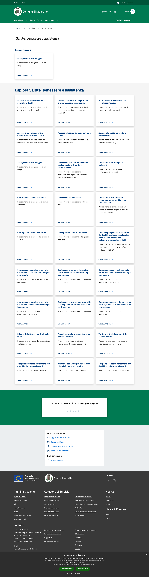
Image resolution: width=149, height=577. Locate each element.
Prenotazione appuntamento (54, 530)
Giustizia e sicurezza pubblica (85, 500)
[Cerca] (132, 11)
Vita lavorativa (49, 504)
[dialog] (74, 564)
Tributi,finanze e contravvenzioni (86, 504)
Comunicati (110, 500)
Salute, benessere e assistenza (85, 511)
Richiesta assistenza (51, 541)
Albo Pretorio (79, 534)
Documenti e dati (20, 519)
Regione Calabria (19, 2)
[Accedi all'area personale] (124, 2)
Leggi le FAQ (48, 537)
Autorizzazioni (80, 515)
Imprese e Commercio (51, 508)
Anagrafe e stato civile (52, 496)
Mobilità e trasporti (51, 515)
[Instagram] (114, 11)
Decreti (77, 549)
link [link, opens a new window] (94, 564)
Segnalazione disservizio (52, 534)
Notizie (108, 496)
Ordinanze (78, 545)
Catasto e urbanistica (51, 511)
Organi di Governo (20, 496)
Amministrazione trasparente (85, 530)
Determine (78, 537)
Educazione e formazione (83, 496)
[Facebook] (109, 11)
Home (18, 28)
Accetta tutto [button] (66, 569)
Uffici (15, 504)
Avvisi (108, 504)
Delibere (78, 541)
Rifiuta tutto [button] (83, 569)
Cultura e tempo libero (52, 500)
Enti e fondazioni (19, 508)
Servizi (25, 28)
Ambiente (78, 508)
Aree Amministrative (21, 500)
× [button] (146, 554)
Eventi (108, 518)
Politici (16, 511)
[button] (74, 573)
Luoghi (108, 514)
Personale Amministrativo (23, 515)
